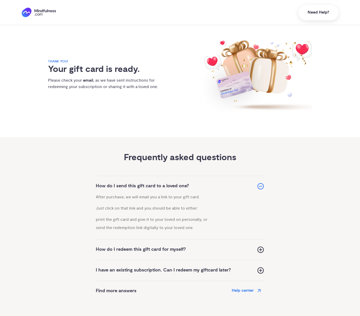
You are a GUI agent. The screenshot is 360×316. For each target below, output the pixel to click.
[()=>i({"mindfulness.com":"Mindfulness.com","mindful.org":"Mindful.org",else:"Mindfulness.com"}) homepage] (39, 12)
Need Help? (318, 12)
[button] (180, 186)
